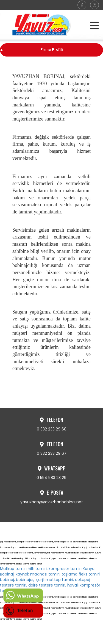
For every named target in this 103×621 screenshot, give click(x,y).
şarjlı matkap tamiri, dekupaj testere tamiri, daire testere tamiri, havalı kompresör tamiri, (50, 585)
